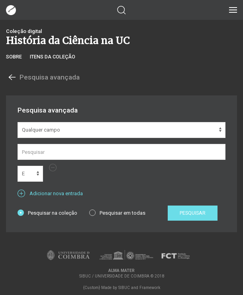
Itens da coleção (52, 57)
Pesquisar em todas (117, 213)
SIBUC (124, 287)
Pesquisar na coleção (47, 213)
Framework (149, 287)
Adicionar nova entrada (50, 193)
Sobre (14, 57)
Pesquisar (193, 213)
